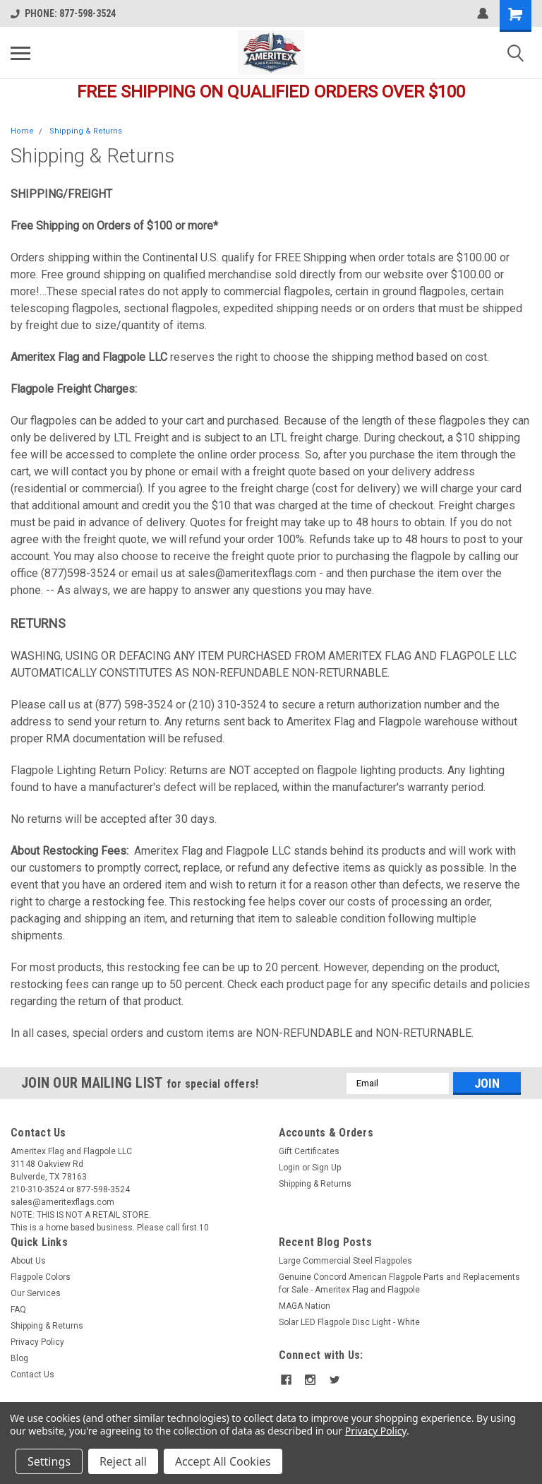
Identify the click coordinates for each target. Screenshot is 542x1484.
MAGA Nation (304, 1306)
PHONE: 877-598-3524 (63, 13)
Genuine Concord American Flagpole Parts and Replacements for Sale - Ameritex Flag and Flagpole (399, 1283)
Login (289, 1168)
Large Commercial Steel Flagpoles (345, 1261)
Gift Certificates (309, 1151)
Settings (49, 1461)
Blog (19, 1358)
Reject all (123, 1461)
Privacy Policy (37, 1342)
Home (22, 131)
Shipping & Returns (85, 131)
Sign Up (326, 1168)
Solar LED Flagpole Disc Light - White (349, 1322)
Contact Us (32, 1374)
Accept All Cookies (223, 1461)
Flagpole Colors (41, 1277)
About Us (28, 1261)
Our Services (36, 1293)
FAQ (18, 1309)
